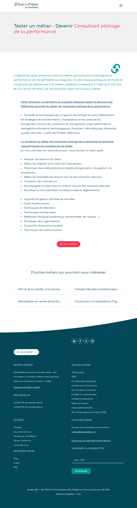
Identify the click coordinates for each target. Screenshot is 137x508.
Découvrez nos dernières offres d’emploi (91, 441)
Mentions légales (65, 494)
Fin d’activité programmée (84, 381)
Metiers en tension (80, 403)
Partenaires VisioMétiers (25, 436)
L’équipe (17, 427)
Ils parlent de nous (22, 432)
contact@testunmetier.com (84, 432)
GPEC (74, 377)
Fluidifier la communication (84, 395)
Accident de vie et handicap (84, 386)
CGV (78, 494)
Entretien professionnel (82, 399)
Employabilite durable (82, 408)
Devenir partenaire (22, 441)
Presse (17, 463)
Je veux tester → (26, 352)
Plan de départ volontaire (84, 390)
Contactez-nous (21, 445)
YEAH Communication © (57, 490)
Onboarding (78, 372)
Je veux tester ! (68, 244)
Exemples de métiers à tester (27, 387)
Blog (16, 458)
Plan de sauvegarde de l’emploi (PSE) (89, 412)
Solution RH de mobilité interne (28, 403)
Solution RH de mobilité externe (28, 407)
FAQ (16, 467)
